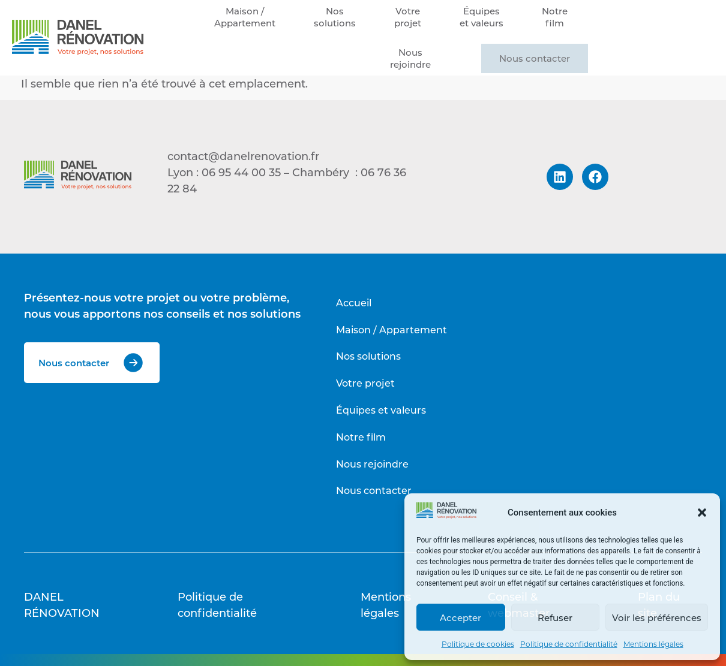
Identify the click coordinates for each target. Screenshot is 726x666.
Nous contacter (534, 58)
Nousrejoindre (410, 58)
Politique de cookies (478, 644)
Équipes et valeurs (381, 409)
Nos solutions (368, 355)
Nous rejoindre (372, 463)
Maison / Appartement (391, 329)
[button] (702, 513)
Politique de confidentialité (568, 644)
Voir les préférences (656, 617)
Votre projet (365, 382)
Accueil (353, 302)
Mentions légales (653, 644)
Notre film (361, 436)
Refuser (555, 617)
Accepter (460, 617)
